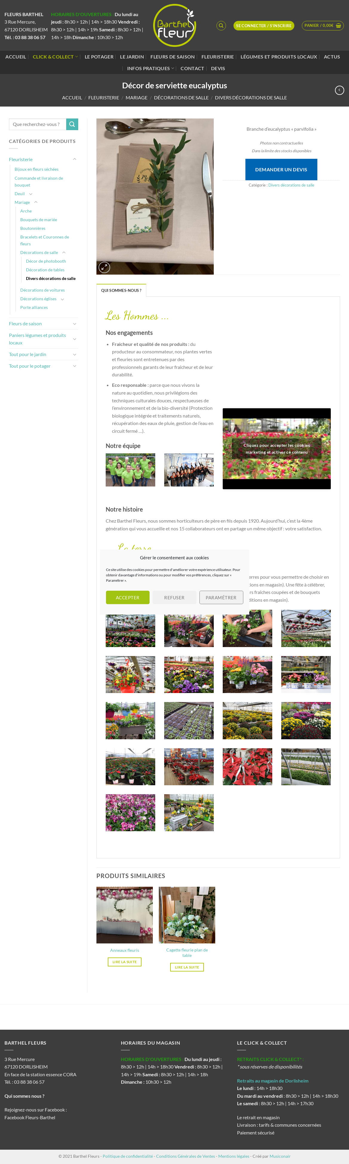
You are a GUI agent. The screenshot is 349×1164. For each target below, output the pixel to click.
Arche (26, 210)
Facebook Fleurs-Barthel (29, 1117)
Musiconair (280, 1156)
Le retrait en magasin (258, 1117)
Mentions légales (233, 1156)
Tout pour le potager (29, 366)
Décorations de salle (181, 97)
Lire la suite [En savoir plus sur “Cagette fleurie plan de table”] (187, 967)
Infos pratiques (150, 68)
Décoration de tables (45, 269)
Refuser (174, 597)
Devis (218, 68)
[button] (323, 25)
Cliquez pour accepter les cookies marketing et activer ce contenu (277, 449)
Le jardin (132, 56)
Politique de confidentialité (128, 1156)
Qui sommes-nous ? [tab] (121, 290)
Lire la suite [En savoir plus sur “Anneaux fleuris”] (125, 962)
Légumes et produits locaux (279, 56)
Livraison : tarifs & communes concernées (279, 1125)
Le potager (99, 56)
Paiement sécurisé (255, 1132)
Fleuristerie (218, 56)
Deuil (20, 193)
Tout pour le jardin (27, 354)
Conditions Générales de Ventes (185, 1156)
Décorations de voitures (42, 289)
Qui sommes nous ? (24, 1096)
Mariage (136, 97)
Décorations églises (38, 298)
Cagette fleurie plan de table (187, 952)
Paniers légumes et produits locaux (37, 339)
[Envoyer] (72, 124)
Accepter (128, 597)
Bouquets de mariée (38, 219)
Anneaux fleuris (124, 950)
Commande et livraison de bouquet (39, 181)
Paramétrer (221, 597)
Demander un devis (281, 169)
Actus (332, 56)
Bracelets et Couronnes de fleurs (44, 240)
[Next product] (339, 90)
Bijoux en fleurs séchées (37, 169)
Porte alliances (34, 307)
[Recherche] (221, 25)
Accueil (15, 56)
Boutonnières (32, 228)
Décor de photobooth (46, 261)
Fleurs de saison (172, 56)
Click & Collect (55, 57)
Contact (192, 68)
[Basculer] (74, 159)
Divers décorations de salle (251, 97)
